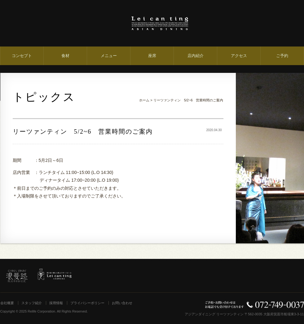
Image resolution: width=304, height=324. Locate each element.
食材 (65, 55)
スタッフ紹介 (31, 303)
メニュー (109, 55)
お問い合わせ (122, 303)
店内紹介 (195, 55)
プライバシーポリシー (87, 303)
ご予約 (282, 55)
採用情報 (56, 303)
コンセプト (22, 55)
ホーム (144, 100)
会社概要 (7, 303)
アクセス (239, 55)
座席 (152, 55)
